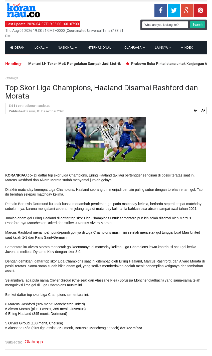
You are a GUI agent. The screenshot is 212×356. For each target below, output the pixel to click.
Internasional (100, 47)
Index (187, 47)
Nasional (67, 47)
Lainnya (163, 47)
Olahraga (134, 47)
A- (195, 110)
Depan (17, 47)
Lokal (41, 47)
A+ (203, 110)
